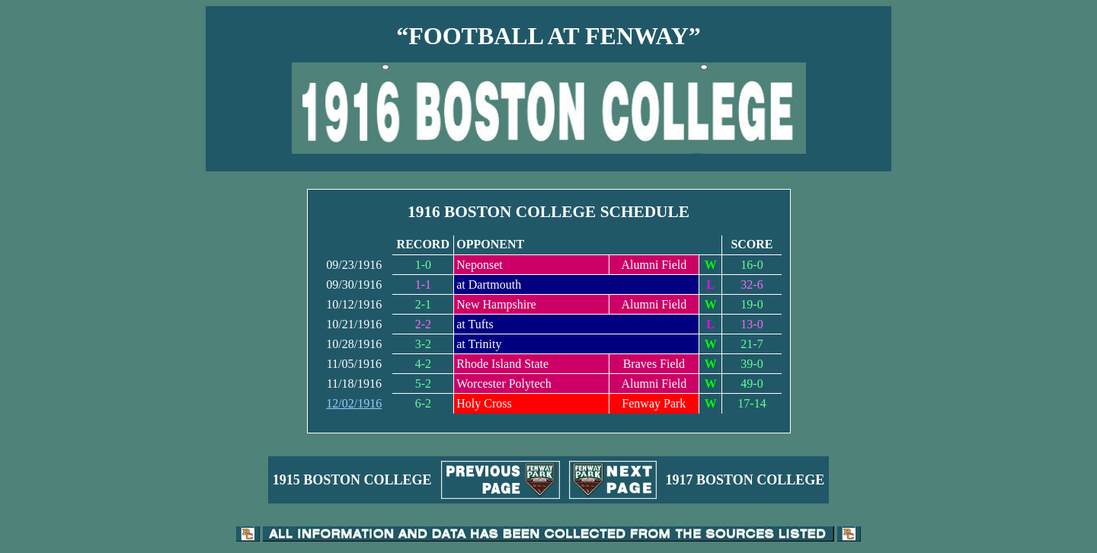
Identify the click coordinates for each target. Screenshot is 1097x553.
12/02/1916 (354, 403)
